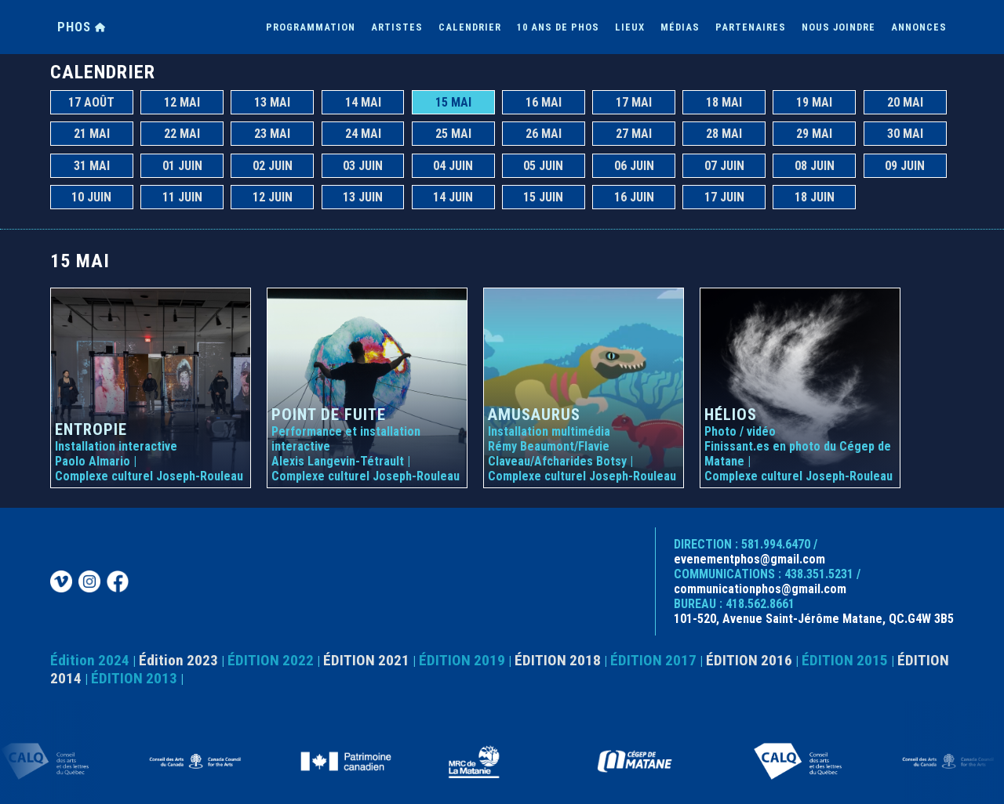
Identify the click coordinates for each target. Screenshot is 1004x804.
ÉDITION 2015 (845, 660)
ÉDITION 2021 (366, 660)
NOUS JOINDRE (838, 27)
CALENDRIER (469, 27)
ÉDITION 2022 (270, 660)
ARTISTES (397, 27)
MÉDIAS (680, 27)
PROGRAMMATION (310, 27)
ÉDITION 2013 (134, 678)
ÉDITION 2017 (653, 660)
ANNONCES (919, 27)
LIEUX (630, 27)
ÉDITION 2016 (749, 660)
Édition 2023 (178, 660)
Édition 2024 (89, 660)
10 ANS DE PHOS (558, 27)
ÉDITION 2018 (558, 660)
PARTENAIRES (750, 27)
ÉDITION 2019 (462, 660)
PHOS (81, 27)
